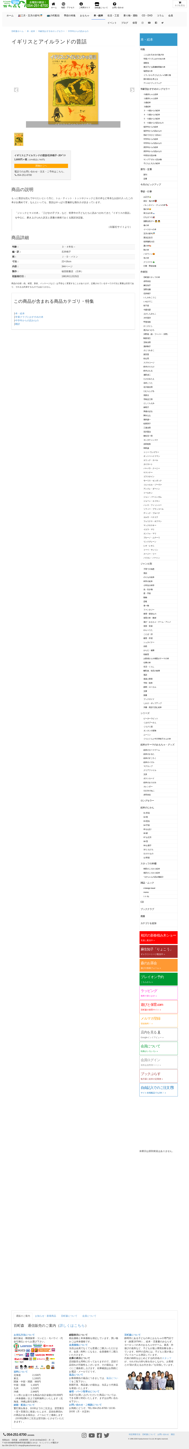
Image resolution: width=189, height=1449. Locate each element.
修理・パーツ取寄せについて (84, 1391)
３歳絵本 (147, 106)
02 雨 (145, 817)
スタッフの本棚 (148, 863)
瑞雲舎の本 (148, 71)
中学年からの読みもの (78, 31)
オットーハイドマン (151, 456)
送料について (21, 1371)
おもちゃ (84, 15)
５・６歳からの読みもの (153, 123)
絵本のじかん (147, 807)
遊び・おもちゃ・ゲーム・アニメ (157, 622)
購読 (173, 1434)
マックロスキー (149, 525)
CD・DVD (147, 15)
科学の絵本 (148, 581)
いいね (146, 896)
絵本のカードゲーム (151, 750)
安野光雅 (147, 289)
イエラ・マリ (148, 529)
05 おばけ (147, 829)
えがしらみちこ (149, 314)
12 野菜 (146, 858)
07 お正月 (147, 837)
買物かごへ (41, 165)
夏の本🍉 (147, 246)
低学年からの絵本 (150, 127)
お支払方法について (24, 1335)
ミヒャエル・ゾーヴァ (152, 485)
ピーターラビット (150, 718)
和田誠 (146, 448)
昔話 (145, 573)
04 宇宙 (146, 825)
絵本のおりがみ (149, 782)
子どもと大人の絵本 (151, 163)
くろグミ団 (148, 727)
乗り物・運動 (130, 15)
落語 (145, 675)
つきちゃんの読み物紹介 (153, 877)
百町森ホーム (17, 31)
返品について (76, 1375)
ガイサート (148, 464)
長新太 (146, 395)
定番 (145, 179)
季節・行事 (146, 191)
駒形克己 (147, 338)
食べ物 (146, 606)
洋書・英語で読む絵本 (152, 707)
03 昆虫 (146, 821)
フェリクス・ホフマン (152, 521)
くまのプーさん (149, 723)
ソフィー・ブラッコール (153, 509)
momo (146, 892)
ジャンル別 (146, 563)
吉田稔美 (147, 444)
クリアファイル (149, 770)
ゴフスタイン (148, 476)
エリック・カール (150, 460)
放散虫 (146, 63)
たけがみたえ (148, 379)
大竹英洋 (147, 318)
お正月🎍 (147, 197)
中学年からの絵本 (150, 139)
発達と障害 (148, 679)
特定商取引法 (134, 1434)
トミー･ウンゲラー (151, 452)
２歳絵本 (147, 102)
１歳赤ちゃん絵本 (150, 98)
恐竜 (145, 601)
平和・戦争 (148, 683)
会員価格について (78, 1345)
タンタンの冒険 (149, 731)
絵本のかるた (148, 754)
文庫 (145, 691)
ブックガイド (148, 699)
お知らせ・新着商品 (45, 1316)
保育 (135, 23)
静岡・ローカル (149, 687)
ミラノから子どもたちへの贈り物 (157, 75)
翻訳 (17, 324)
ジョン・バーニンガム (152, 497)
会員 (170, 15)
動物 (145, 597)
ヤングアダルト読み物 (152, 159)
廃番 (143, 916)
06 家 (145, 833)
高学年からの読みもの (152, 151)
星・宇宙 (147, 593)
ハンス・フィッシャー (152, 505)
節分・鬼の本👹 (150, 201)
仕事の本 (147, 662)
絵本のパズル (148, 762)
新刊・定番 (146, 169)
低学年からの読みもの (152, 131)
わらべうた (148, 630)
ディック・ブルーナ (151, 513)
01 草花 (146, 813)
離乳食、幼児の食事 (151, 671)
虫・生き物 (148, 589)
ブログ (124, 23)
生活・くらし (148, 667)
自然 (145, 646)
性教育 (146, 654)
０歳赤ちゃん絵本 (150, 94)
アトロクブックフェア (152, 83)
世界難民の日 (148, 242)
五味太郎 (147, 342)
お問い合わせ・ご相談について (85, 1405)
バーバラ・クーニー (151, 468)
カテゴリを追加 (148, 923)
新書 (145, 695)
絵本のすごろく (149, 758)
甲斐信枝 (147, 322)
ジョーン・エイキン (151, 501)
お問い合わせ (163, 1434)
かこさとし (148, 326)
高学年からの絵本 (150, 147)
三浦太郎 (147, 428)
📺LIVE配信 (53, 15)
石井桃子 (147, 293)
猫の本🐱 (147, 209)
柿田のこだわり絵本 (151, 869)
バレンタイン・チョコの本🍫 (155, 205)
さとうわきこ (148, 350)
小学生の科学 (148, 585)
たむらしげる (148, 391)
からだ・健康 (148, 650)
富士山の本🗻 (149, 213)
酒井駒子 (147, 346)
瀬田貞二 (147, 375)
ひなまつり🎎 (149, 217)
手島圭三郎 (148, 399)
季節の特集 (70, 15)
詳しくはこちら (72, 1325)
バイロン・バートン (151, 558)
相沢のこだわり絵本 (151, 873)
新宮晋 (146, 354)
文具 (145, 774)
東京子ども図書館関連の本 (154, 67)
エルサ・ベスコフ (150, 517)
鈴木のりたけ (148, 367)
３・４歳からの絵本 (151, 110)
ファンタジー (148, 610)
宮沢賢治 (147, 432)
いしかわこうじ (149, 297)
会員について (89, 1316)
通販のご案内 (23, 1316)
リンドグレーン (149, 542)
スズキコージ (148, 362)
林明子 (146, 407)
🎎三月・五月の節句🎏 (30, 15)
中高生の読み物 (149, 155)
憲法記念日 (148, 237)
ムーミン (147, 735)
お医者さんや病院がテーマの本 (156, 658)
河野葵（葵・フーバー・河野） (156, 334)
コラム (160, 15)
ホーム (10, 15)
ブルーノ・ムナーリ (151, 537)
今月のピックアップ (151, 184)
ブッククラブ (147, 909)
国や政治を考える (150, 79)
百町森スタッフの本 (151, 277)
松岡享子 (147, 424)
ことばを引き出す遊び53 (153, 55)
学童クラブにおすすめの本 (29, 317)
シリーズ (145, 713)
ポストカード (148, 778)
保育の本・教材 (149, 618)
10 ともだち (148, 849)
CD (142, 902)
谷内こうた (148, 383)
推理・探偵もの (149, 614)
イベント (112, 23)
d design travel (149, 888)
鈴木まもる (148, 371)
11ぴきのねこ (149, 791)
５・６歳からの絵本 (151, 119)
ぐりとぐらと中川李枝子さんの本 (157, 739)
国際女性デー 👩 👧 (151, 221)
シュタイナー (148, 642)
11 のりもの (148, 853)
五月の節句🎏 (149, 233)
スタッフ (166, 1358)
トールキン (148, 493)
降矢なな (147, 415)
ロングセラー (147, 800)
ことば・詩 (148, 634)
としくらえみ (148, 403)
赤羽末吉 (147, 281)
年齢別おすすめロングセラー (51, 31)
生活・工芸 (113, 15)
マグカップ (148, 766)
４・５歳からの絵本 (151, 115)
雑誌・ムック (147, 882)
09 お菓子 (147, 845)
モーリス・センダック (152, 481)
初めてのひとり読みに (152, 135)
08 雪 (145, 841)
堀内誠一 (147, 419)
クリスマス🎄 (149, 262)
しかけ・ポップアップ (152, 703)
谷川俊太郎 (148, 387)
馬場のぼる (148, 411)
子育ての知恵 (148, 569)
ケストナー (148, 472)
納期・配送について (24, 1405)
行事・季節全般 (149, 266)
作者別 (144, 272)
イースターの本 (149, 229)
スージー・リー (149, 554)
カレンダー (148, 786)
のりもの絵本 (148, 577)
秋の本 (146, 250)
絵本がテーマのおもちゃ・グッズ (157, 744)
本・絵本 (98, 15)
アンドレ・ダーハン (151, 489)
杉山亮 (146, 358)
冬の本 (146, 258)
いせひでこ (148, 301)
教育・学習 (148, 638)
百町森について (69, 1316)
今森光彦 (147, 310)
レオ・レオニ (148, 546)
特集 (143, 49)
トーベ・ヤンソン (150, 550)
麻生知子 (147, 285)
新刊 (145, 175)
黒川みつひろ (148, 330)
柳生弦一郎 (148, 436)
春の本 (146, 225)
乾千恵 (146, 306)
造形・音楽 (148, 626)
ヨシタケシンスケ (150, 440)
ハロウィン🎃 (149, 254)
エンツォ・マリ (149, 533)
